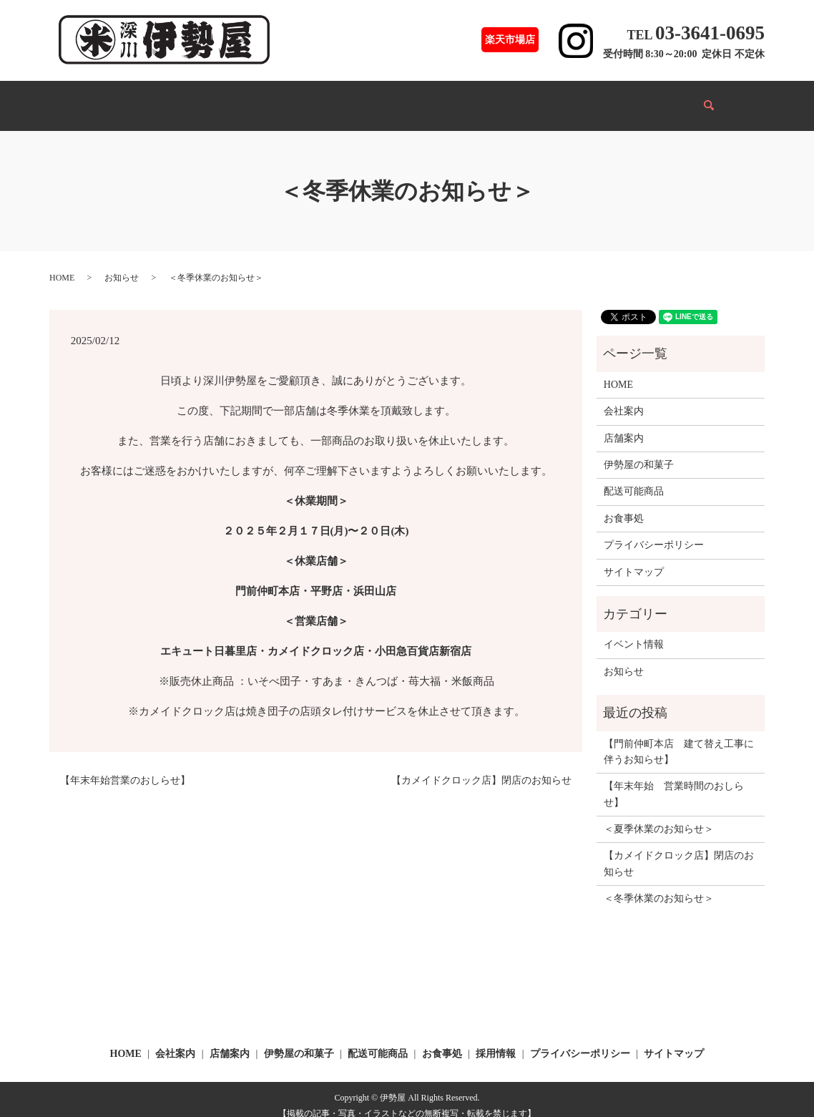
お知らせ (121, 264)
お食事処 (403, 98)
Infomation (668, 98)
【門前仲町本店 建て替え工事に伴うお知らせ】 (679, 738)
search (718, 99)
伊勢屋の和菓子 (248, 98)
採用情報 (604, 98)
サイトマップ (634, 558)
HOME (116, 98)
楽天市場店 (510, 39)
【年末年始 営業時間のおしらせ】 (674, 780)
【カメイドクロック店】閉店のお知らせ (481, 766)
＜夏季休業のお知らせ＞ (659, 815)
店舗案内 (173, 98)
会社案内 (544, 98)
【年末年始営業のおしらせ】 (125, 766)
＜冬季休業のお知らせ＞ (659, 884)
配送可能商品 (333, 98)
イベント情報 (473, 98)
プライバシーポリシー (654, 531)
